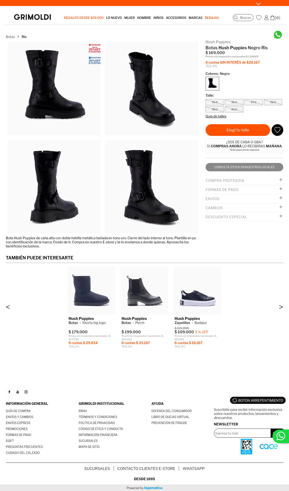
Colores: (218, 74)
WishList (259, 17)
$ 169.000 (215, 52)
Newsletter (226, 424)
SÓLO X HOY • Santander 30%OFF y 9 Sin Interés (140, 3)
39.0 (215, 109)
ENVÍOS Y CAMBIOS (19, 417)
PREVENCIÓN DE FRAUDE (169, 423)
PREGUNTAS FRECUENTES (24, 447)
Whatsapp (194, 468)
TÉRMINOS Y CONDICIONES (98, 417)
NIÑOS (158, 18)
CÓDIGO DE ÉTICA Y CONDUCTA (101, 429)
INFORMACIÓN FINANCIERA (98, 435)
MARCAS (195, 18)
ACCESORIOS (176, 18)
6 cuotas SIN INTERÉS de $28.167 (233, 62)
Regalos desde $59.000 (84, 18)
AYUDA (158, 404)
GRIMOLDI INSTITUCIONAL (101, 404)
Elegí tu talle (237, 130)
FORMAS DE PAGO (18, 435)
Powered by (144, 488)
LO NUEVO (114, 18)
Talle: (210, 95)
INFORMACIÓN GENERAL (27, 404)
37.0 (253, 102)
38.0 (273, 102)
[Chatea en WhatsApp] (278, 34)
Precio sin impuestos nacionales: (226, 56)
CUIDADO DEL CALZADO (23, 453)
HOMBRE (144, 18)
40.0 (234, 109)
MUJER (129, 18)
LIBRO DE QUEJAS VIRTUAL (171, 417)
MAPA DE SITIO (89, 447)
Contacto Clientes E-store (146, 468)
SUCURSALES (88, 441)
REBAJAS (212, 18)
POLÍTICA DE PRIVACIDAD (97, 423)
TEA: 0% (211, 66)
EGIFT (10, 441)
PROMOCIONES (16, 429)
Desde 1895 (144, 479)
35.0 (215, 102)
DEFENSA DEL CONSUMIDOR (172, 411)
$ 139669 (252, 56)
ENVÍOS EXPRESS (18, 423)
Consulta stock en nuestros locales (244, 167)
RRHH (83, 411)
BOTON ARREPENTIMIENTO (260, 400)
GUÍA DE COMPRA (18, 411)
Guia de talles (216, 116)
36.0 (234, 102)
